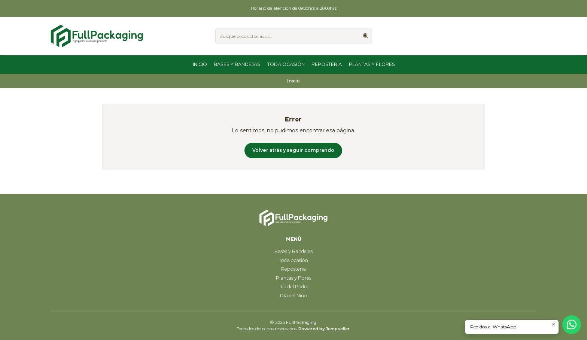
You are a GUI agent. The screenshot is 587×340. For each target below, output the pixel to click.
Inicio (200, 64)
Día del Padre (293, 286)
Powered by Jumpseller (324, 328)
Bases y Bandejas (237, 64)
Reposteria (326, 64)
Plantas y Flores (372, 64)
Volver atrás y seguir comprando (293, 150)
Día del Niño (293, 295)
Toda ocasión (286, 64)
